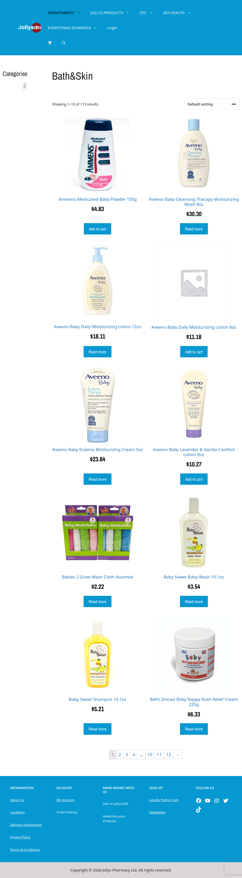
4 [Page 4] (134, 754)
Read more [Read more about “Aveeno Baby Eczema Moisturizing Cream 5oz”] (97, 479)
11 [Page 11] (159, 754)
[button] (24, 86)
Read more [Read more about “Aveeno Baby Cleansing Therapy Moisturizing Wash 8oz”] (194, 229)
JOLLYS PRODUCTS (113, 12)
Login (112, 27)
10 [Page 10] (149, 754)
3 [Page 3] (127, 754)
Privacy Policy (20, 837)
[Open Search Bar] (64, 42)
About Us (17, 800)
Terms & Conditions (25, 849)
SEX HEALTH (179, 12)
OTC (149, 12)
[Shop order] (211, 104)
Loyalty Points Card (163, 800)
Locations (17, 812)
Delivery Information (26, 824)
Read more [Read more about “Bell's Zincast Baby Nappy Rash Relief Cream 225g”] (194, 729)
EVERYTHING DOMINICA (75, 27)
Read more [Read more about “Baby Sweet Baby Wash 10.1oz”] (194, 601)
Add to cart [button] (97, 229)
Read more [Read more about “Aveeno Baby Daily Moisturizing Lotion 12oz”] (97, 352)
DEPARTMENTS (67, 12)
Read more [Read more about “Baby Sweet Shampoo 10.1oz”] (97, 729)
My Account (65, 800)
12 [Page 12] (168, 754)
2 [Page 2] (119, 754)
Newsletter (157, 812)
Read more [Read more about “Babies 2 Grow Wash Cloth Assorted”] (97, 601)
